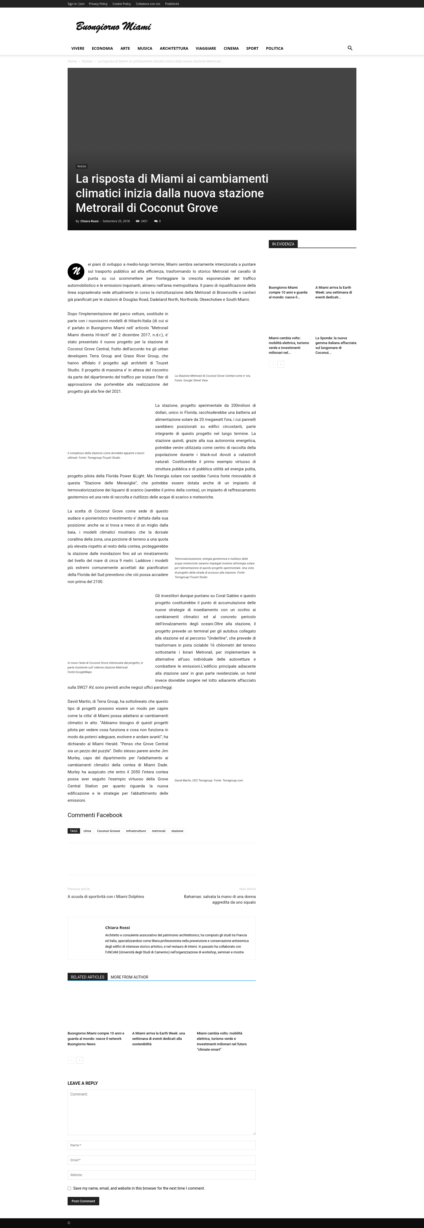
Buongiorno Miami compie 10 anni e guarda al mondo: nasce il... (288, 292)
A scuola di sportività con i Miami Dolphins (106, 896)
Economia (102, 48)
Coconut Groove (108, 831)
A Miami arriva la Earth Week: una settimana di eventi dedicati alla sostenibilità (158, 1038)
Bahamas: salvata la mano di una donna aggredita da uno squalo (220, 899)
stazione (177, 831)
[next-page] (79, 1060)
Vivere (77, 48)
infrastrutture (136, 831)
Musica (145, 48)
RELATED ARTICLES (87, 977)
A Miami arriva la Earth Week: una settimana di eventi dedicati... (334, 292)
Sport (252, 48)
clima (87, 831)
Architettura (174, 48)
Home (72, 61)
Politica (274, 48)
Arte (125, 48)
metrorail (158, 831)
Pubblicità (172, 4)
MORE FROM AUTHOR (129, 977)
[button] (349, 48)
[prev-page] (71, 1060)
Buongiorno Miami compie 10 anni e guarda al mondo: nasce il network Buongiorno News (96, 1038)
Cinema (231, 48)
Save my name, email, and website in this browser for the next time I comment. (139, 1188)
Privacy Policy (98, 4)
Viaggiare (206, 48)
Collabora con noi (148, 4)
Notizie (87, 61)
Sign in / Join (76, 4)
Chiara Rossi (89, 221)
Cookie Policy (121, 4)
